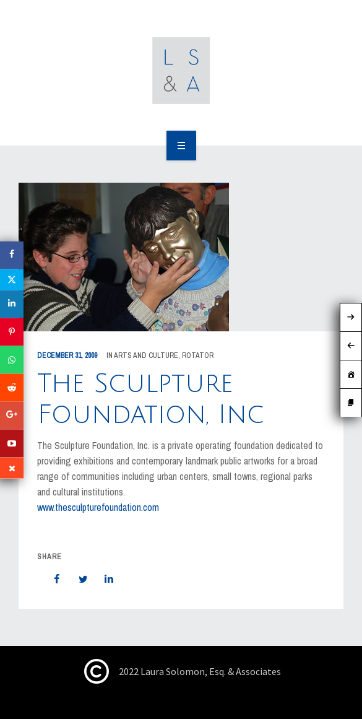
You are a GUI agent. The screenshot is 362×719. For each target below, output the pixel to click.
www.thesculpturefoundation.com (98, 507)
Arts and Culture (146, 355)
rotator (197, 355)
